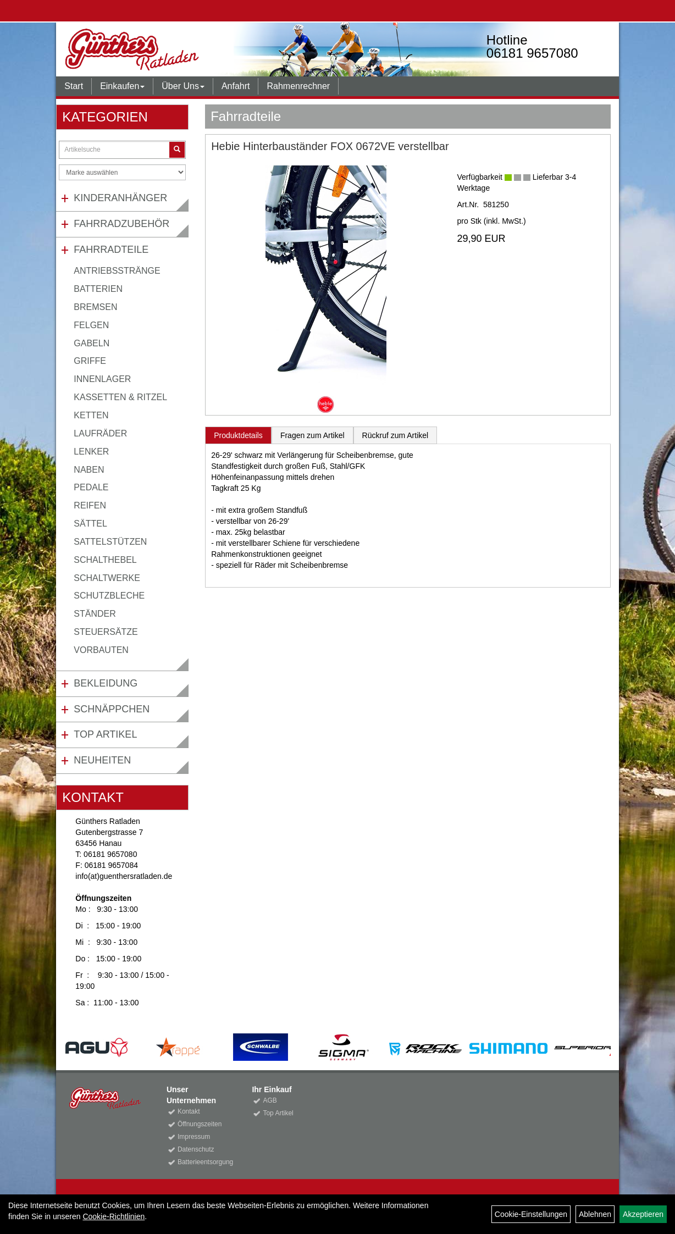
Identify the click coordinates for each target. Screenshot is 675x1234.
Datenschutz (196, 1149)
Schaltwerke (107, 578)
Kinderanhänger (120, 197)
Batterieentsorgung (203, 1162)
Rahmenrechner (298, 86)
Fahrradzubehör (121, 223)
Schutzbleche (109, 595)
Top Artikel (105, 734)
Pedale (91, 487)
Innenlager (102, 379)
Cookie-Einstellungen (531, 1214)
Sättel (90, 523)
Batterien (98, 289)
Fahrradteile (111, 249)
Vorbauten (101, 650)
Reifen (90, 505)
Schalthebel (105, 560)
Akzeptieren (643, 1214)
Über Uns (183, 86)
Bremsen (95, 307)
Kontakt (189, 1111)
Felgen (91, 325)
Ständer (94, 613)
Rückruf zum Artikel (395, 435)
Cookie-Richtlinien (113, 1216)
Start (73, 86)
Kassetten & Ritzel (120, 397)
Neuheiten (102, 760)
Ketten (91, 415)
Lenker (91, 451)
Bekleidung (105, 683)
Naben (89, 469)
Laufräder (100, 433)
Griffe (90, 361)
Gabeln (91, 343)
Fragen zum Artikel (312, 435)
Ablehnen (595, 1214)
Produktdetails (238, 435)
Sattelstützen (110, 541)
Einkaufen (122, 86)
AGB (269, 1100)
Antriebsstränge (117, 270)
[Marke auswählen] (122, 172)
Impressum (194, 1137)
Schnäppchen (112, 709)
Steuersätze (105, 632)
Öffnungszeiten (200, 1124)
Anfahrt (236, 86)
